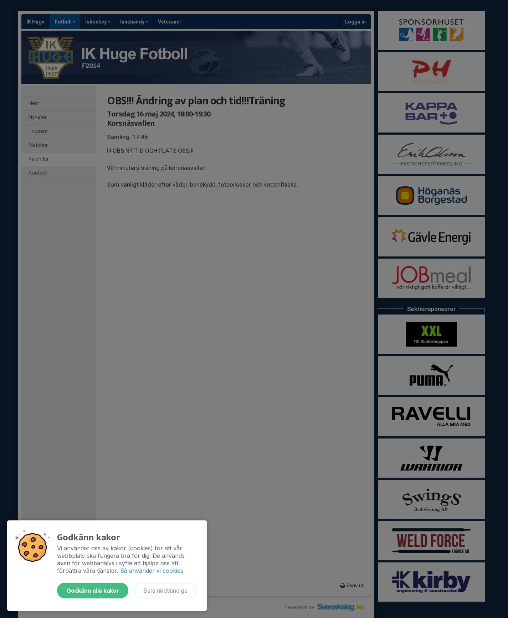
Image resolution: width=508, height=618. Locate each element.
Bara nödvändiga (165, 590)
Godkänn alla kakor (93, 590)
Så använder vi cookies (151, 570)
